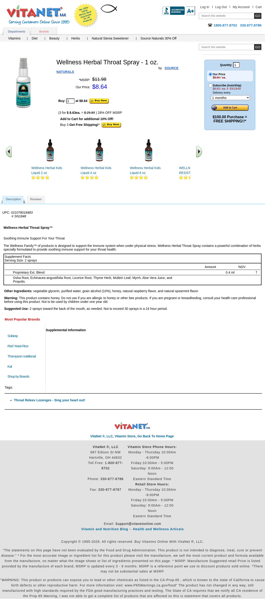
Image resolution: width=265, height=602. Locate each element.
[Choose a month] (230, 97)
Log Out (221, 7)
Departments (16, 31)
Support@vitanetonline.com (138, 524)
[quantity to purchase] (70, 101)
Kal (9, 366)
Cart (259, 7)
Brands (44, 31)
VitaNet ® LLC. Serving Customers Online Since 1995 (38, 15)
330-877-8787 (109, 489)
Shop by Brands (19, 376)
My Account (241, 7)
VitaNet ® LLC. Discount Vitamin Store (132, 426)
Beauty (54, 38)
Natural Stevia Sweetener (110, 38)
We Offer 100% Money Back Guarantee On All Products (86, 15)
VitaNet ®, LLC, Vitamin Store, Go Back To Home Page (132, 436)
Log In (204, 7)
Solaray (12, 336)
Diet (34, 38)
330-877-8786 (112, 479)
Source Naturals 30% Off (159, 38)
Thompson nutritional (21, 356)
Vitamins (14, 38)
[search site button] (257, 47)
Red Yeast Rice (17, 346)
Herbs (75, 38)
